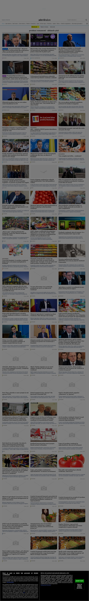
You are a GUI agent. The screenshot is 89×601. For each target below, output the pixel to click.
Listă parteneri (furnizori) (46, 585)
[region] (44, 586)
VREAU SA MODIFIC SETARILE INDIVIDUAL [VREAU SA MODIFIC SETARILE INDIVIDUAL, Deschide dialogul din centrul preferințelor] (79, 586)
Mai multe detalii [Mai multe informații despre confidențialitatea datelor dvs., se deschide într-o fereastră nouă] (10, 582)
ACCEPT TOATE (79, 581)
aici (24, 592)
